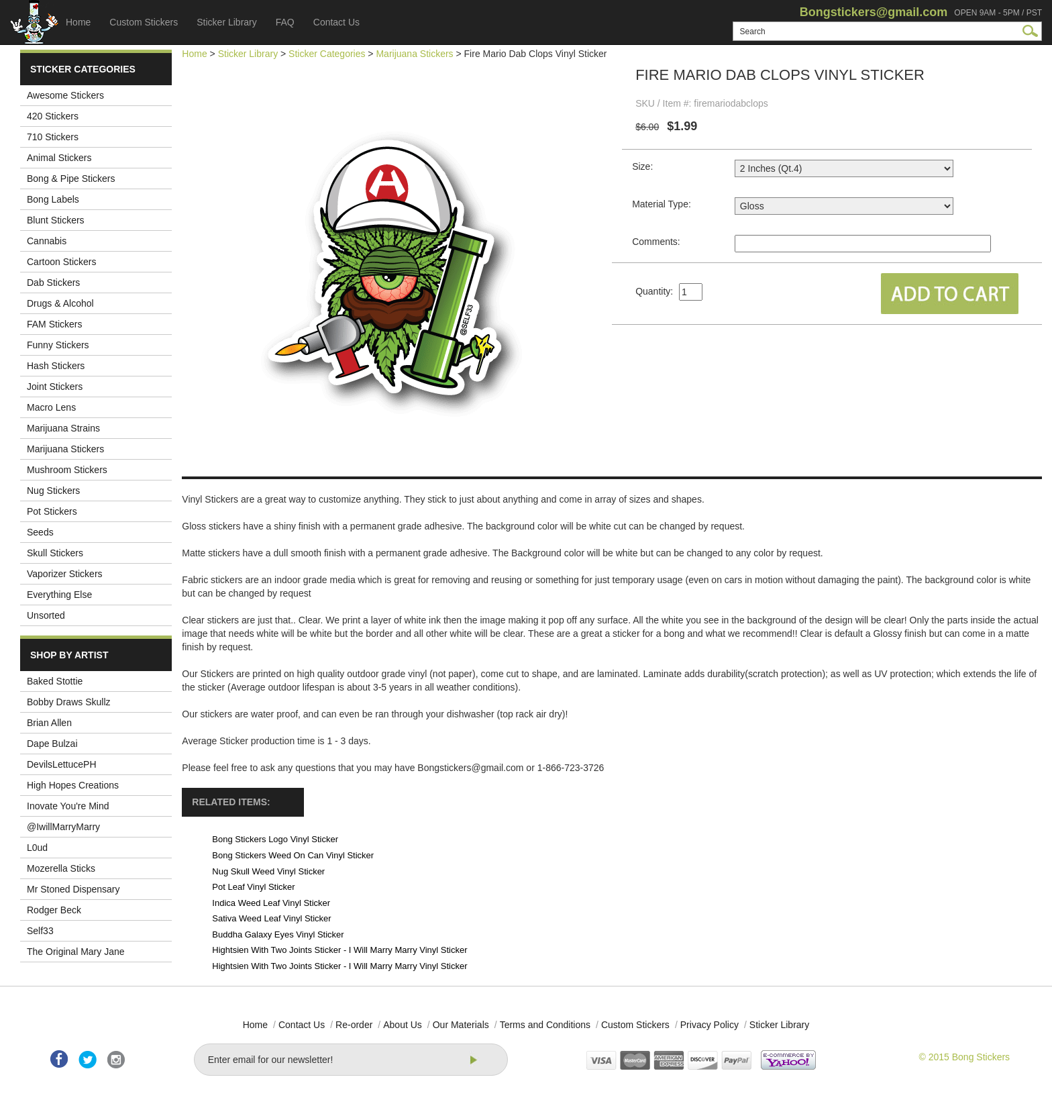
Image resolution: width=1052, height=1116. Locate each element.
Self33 (40, 930)
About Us (402, 1024)
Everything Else (59, 594)
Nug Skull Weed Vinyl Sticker (268, 871)
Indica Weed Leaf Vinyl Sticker (271, 903)
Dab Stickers (53, 282)
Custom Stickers (143, 22)
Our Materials (461, 1024)
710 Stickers (52, 137)
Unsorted (46, 615)
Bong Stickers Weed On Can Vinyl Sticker (293, 855)
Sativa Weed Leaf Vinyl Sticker (271, 918)
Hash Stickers (56, 365)
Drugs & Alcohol (60, 303)
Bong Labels (53, 199)
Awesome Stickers (65, 95)
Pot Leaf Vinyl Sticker (253, 887)
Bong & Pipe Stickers (71, 178)
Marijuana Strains (63, 428)
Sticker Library (226, 22)
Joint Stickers (55, 386)
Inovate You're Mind (68, 806)
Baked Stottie (55, 681)
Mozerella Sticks (61, 868)
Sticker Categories (326, 53)
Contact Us (336, 22)
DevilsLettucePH (62, 764)
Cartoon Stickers (61, 261)
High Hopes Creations (73, 785)
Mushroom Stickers (67, 469)
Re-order (353, 1024)
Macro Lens (51, 407)
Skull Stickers (55, 553)
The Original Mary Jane (76, 951)
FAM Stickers (54, 324)
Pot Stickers (52, 511)
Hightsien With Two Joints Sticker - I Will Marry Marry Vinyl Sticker (339, 950)
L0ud (37, 847)
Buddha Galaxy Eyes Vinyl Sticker (278, 934)
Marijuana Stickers (65, 449)
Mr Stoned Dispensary (73, 889)
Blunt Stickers (56, 220)
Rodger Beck (54, 910)
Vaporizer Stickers (65, 573)
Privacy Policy (709, 1024)
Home (78, 22)
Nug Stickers (53, 490)
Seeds (40, 532)
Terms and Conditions (545, 1024)
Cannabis (46, 241)
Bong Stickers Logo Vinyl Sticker (275, 839)
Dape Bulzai (52, 743)
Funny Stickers (58, 345)
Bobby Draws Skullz (69, 702)
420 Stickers (52, 116)
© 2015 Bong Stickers (964, 1057)
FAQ (285, 22)
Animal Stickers (59, 157)
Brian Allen (49, 722)
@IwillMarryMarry (63, 826)
